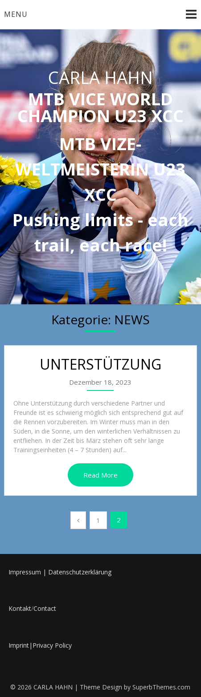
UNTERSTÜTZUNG (100, 364)
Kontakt (19, 608)
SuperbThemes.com (161, 687)
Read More (100, 474)
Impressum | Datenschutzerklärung (59, 572)
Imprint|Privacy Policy (40, 645)
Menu (16, 14)
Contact (44, 608)
